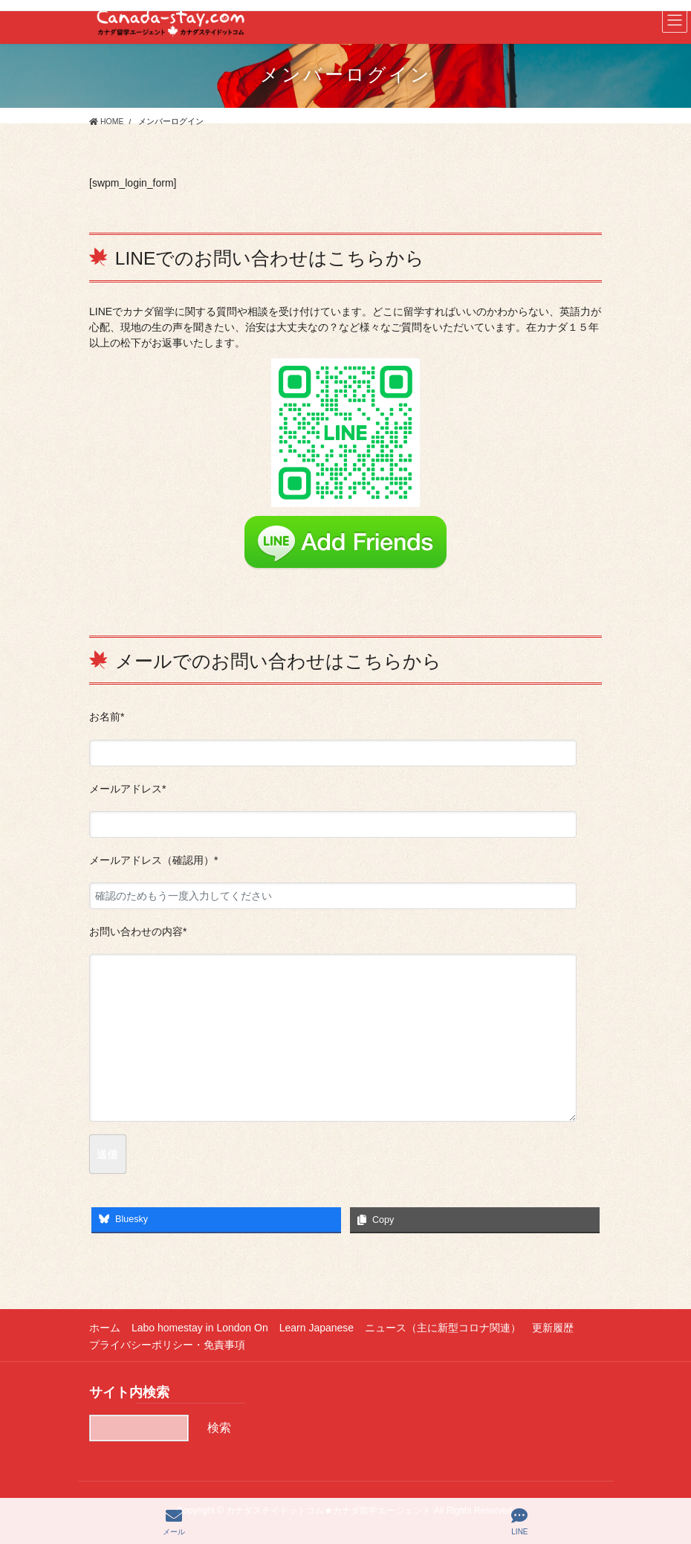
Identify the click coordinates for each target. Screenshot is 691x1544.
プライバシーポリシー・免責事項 (167, 1345)
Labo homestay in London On (200, 1328)
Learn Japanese (316, 1328)
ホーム (104, 1328)
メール (174, 1522)
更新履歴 (553, 1328)
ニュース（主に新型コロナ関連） (443, 1328)
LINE (519, 1522)
